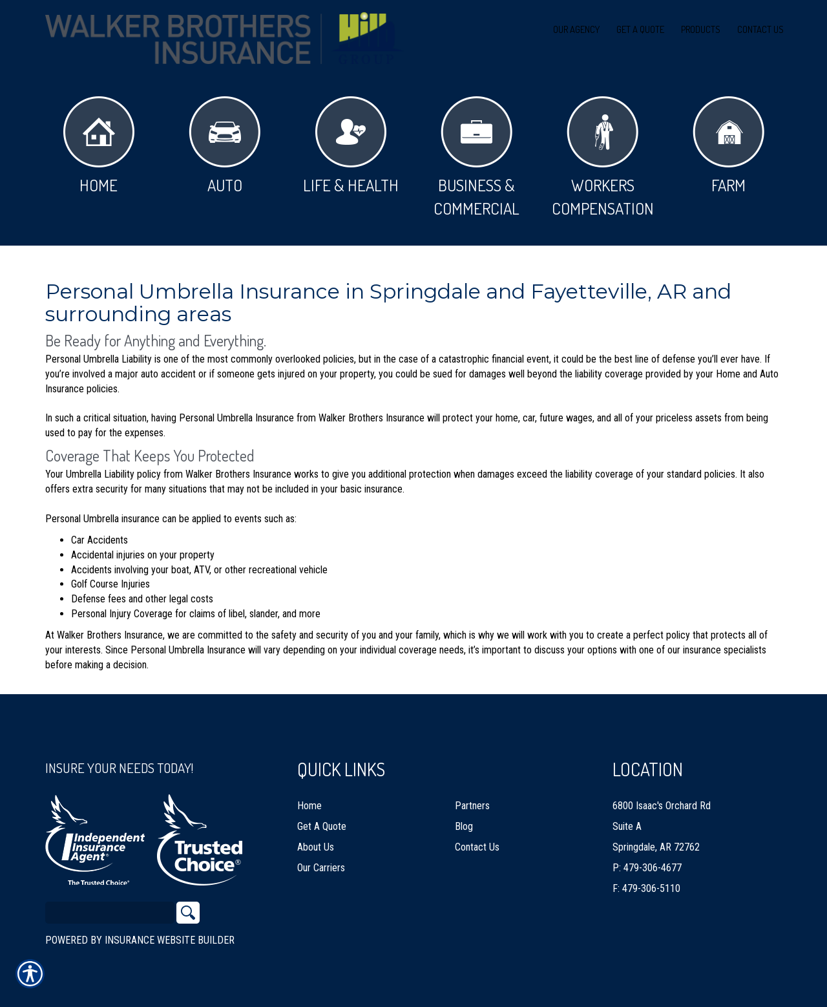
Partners (472, 800)
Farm (728, 145)
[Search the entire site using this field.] (109, 907)
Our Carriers (321, 862)
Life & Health (351, 145)
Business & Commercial (476, 157)
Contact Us (477, 841)
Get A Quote (321, 820)
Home (98, 145)
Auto (224, 145)
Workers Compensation (603, 157)
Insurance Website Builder (170, 934)
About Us (315, 841)
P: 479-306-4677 (647, 862)
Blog (464, 820)
